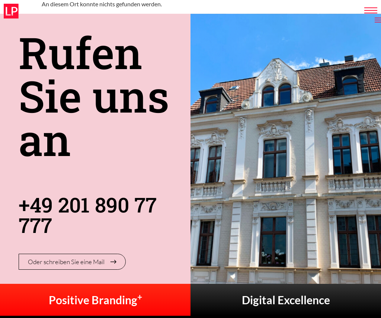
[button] (16, 301)
